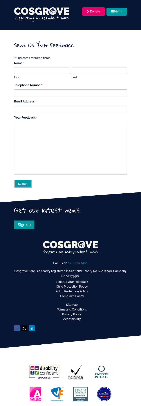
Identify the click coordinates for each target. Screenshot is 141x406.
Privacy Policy (72, 314)
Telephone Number (28, 85)
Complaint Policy (72, 296)
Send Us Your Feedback (72, 282)
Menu (116, 11)
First (16, 77)
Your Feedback (25, 117)
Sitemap (72, 304)
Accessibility (72, 319)
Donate (95, 11)
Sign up (24, 225)
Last (74, 77)
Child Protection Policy (72, 286)
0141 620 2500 (78, 263)
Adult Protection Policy (72, 291)
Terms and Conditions (72, 309)
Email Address (25, 101)
